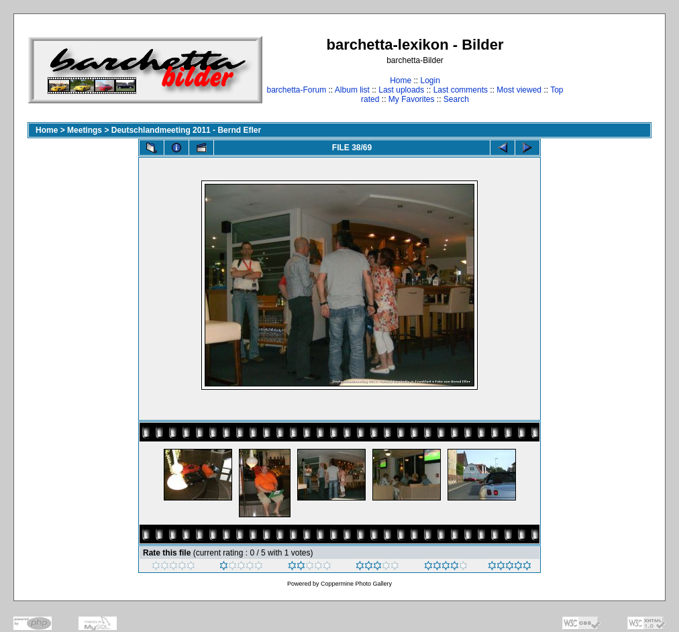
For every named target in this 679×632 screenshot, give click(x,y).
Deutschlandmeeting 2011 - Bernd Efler (186, 130)
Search (456, 99)
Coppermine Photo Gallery (356, 583)
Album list (352, 90)
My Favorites (411, 99)
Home (400, 80)
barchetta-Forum (296, 90)
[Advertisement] (609, 69)
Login (429, 80)
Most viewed (519, 90)
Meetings (84, 130)
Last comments (460, 90)
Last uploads (401, 90)
